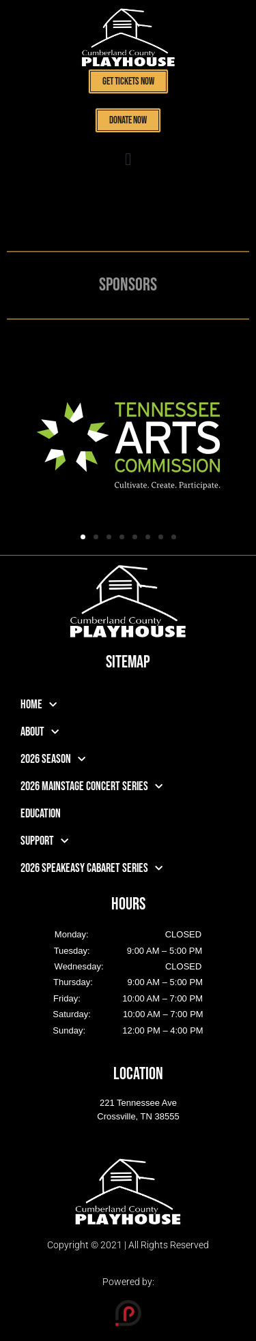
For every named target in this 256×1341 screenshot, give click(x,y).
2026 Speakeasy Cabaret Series (91, 869)
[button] (128, 159)
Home (38, 705)
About (39, 732)
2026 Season (52, 760)
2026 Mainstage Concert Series (91, 787)
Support (44, 841)
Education (40, 814)
